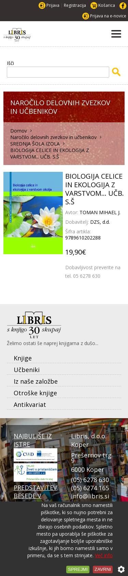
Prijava (52, 5)
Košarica (106, 5)
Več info (104, 555)
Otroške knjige (35, 393)
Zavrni (103, 569)
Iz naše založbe (36, 381)
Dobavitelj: (77, 222)
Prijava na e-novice (108, 16)
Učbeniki (27, 370)
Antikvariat (30, 404)
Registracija (75, 5)
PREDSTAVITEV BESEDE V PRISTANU (35, 499)
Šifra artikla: (78, 231)
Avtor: (72, 212)
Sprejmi (78, 569)
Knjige (23, 358)
